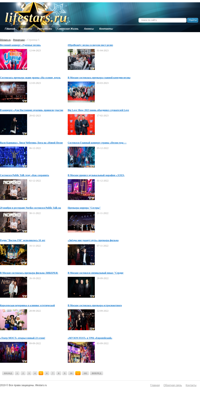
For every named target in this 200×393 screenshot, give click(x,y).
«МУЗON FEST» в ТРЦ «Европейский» (90, 337)
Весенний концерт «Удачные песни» (20, 45)
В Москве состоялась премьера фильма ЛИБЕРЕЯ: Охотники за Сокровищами (29, 273)
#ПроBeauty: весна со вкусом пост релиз (90, 45)
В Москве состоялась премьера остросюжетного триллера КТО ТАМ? (95, 305)
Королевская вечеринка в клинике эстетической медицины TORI (27, 305)
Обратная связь (173, 385)
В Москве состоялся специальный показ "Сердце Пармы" (95, 273)
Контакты (191, 385)
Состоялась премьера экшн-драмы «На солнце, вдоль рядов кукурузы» (30, 77)
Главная (155, 385)
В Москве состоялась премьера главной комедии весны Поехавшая (99, 77)
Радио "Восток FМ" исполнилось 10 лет (22, 240)
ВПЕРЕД (96, 373)
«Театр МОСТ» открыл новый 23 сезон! (22, 337)
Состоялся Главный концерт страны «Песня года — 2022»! (97, 143)
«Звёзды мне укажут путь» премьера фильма (93, 240)
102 (85, 373)
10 (71, 373)
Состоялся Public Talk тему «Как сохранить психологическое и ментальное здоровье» (24, 175)
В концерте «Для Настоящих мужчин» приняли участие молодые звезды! (31, 110)
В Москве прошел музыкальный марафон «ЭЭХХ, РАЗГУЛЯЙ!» (96, 175)
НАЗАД (8, 373)
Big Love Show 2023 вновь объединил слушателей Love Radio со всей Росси (98, 110)
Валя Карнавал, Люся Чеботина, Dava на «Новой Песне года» (31, 143)
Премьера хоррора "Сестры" (84, 207)
